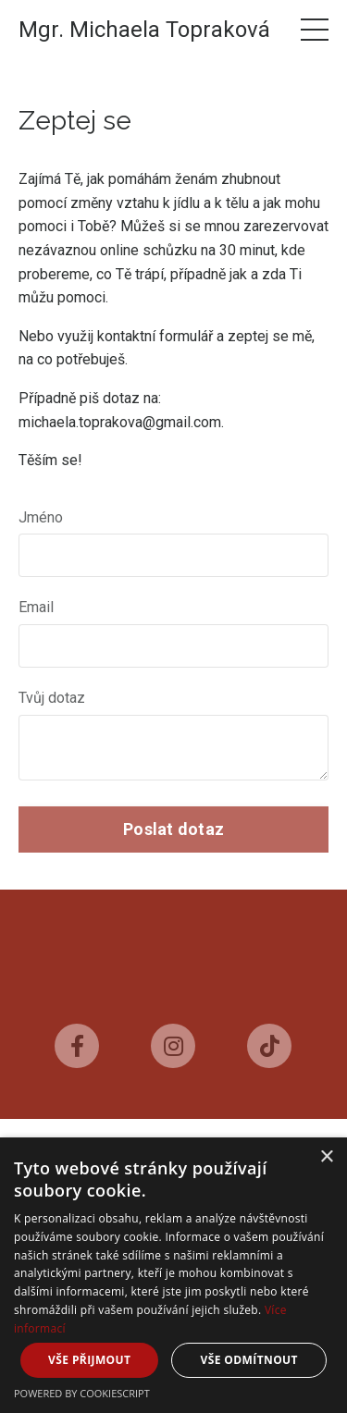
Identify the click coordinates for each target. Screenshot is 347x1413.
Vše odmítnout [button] (249, 1360)
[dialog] (173, 1275)
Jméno (41, 517)
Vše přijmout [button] (89, 1360)
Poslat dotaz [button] (173, 829)
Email (36, 607)
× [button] (326, 1157)
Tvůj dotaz (52, 697)
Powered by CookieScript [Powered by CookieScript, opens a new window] (82, 1393)
